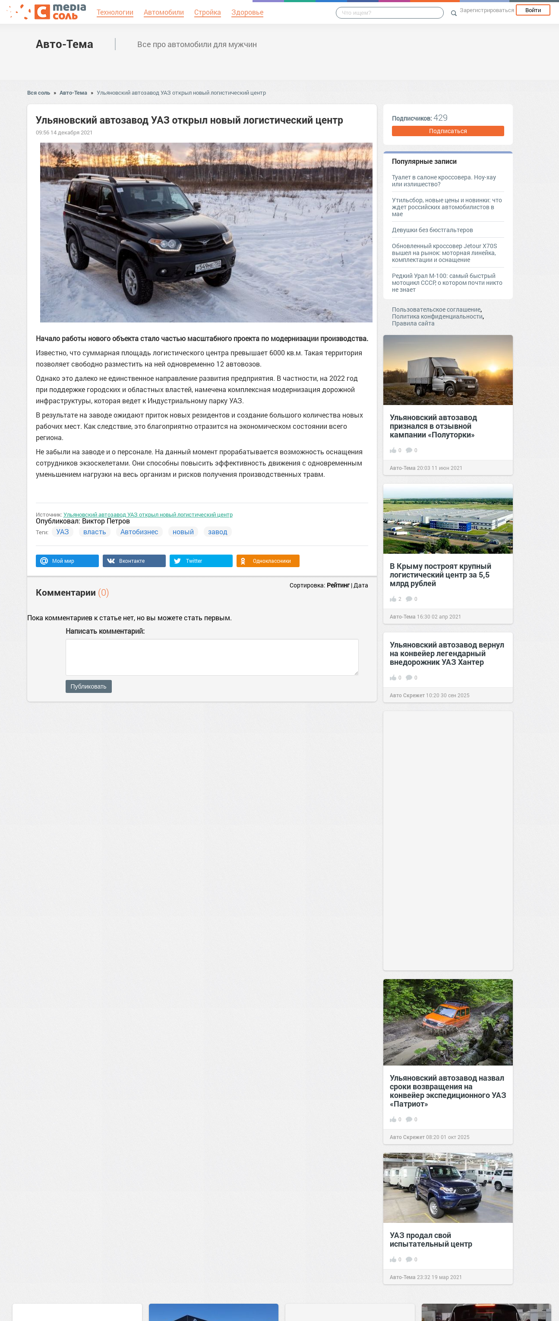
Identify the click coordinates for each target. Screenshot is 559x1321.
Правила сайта (413, 323)
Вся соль (38, 92)
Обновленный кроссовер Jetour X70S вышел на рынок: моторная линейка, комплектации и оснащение (444, 253)
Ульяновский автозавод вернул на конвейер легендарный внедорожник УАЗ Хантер (447, 653)
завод (217, 531)
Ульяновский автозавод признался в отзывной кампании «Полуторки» (433, 426)
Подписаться (448, 131)
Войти (533, 10)
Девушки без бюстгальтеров (432, 230)
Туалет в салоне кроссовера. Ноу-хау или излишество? (444, 180)
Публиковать (89, 686)
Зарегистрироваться (487, 10)
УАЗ (62, 531)
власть (94, 531)
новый (183, 531)
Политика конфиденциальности (437, 316)
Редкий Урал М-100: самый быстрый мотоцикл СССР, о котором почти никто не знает (447, 282)
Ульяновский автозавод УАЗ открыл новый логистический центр (181, 92)
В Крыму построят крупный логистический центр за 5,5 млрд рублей (440, 574)
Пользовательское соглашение (436, 309)
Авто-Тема (64, 43)
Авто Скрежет (407, 695)
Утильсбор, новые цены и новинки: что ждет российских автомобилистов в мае (447, 207)
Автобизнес (139, 531)
